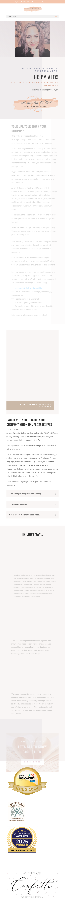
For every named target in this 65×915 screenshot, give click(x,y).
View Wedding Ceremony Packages (35, 405)
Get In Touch (32, 765)
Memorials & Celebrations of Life (29, 288)
